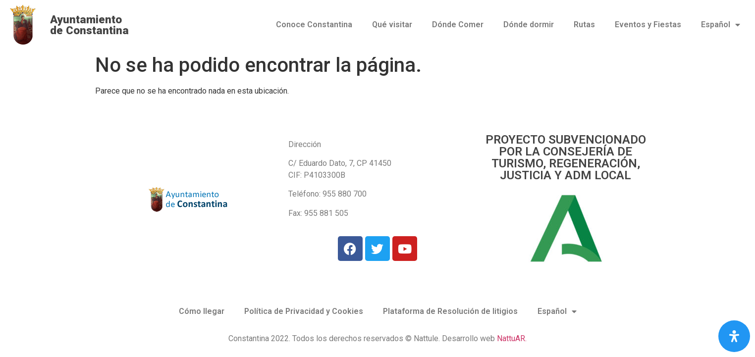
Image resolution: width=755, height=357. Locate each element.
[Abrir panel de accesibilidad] (734, 336)
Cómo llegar (201, 311)
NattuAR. (512, 338)
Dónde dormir (528, 24)
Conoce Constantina (314, 24)
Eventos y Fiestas (648, 24)
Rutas (584, 24)
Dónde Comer (458, 24)
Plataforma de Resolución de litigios (450, 311)
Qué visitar (392, 24)
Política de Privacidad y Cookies (303, 311)
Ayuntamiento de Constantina (89, 25)
